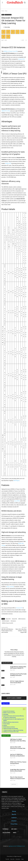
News (6, 11)
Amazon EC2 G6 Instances (8, 711)
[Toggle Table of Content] (23, 709)
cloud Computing (8, 14)
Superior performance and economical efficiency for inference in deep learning (13, 716)
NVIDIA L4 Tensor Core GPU (11, 51)
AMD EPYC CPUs (5, 111)
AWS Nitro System (5, 620)
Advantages (5, 714)
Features (5, 725)
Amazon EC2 (21, 59)
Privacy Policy (14, 824)
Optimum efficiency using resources (10, 722)
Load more (14, 784)
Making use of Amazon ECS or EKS (11, 731)
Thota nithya (7, 27)
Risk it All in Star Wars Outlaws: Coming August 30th (21, 630)
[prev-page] (2, 688)
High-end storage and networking (11, 728)
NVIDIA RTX (8, 163)
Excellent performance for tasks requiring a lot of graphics (13, 719)
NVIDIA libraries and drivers (9, 727)
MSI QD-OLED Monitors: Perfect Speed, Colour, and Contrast (7, 630)
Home (2, 11)
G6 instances (13, 620)
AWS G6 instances (21, 618)
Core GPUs (17, 501)
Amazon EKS (14, 618)
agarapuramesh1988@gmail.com (17, 846)
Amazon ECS (19, 608)
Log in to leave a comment (14, 698)
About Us (14, 814)
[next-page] (5, 688)
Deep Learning (10, 586)
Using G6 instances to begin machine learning (13, 730)
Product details (6, 723)
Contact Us (14, 817)
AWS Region (16, 480)
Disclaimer (14, 820)
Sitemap (14, 811)
